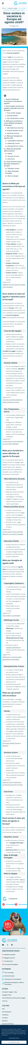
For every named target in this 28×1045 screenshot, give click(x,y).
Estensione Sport (9, 976)
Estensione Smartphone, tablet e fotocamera (14, 983)
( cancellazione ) (7, 961)
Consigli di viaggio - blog (9, 992)
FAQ (3, 1009)
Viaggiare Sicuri (6, 995)
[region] (14, 1035)
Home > (4, 8)
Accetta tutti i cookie (14, 1042)
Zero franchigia (9, 972)
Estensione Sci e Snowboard (12, 979)
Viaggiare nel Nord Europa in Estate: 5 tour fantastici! (13, 286)
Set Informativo (6, 1012)
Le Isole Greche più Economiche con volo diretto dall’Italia (12, 443)
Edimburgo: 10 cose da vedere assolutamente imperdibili (12, 658)
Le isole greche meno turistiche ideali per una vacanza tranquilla (12, 533)
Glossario (5, 1020)
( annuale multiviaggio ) (10, 964)
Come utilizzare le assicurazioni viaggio (13, 998)
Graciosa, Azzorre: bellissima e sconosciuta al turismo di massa (12, 784)
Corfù (7, 378)
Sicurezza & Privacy (8, 1023)
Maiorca (22, 879)
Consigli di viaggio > (12, 8)
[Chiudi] (26, 1027)
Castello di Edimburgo (13, 647)
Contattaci (5, 1015)
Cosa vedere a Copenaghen (11, 615)
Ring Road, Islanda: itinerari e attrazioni (11, 744)
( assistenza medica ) (8, 954)
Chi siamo (5, 1018)
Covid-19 (4, 1001)
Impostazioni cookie (14, 1038)
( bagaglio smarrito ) (8, 958)
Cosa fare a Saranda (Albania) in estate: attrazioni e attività (12, 401)
